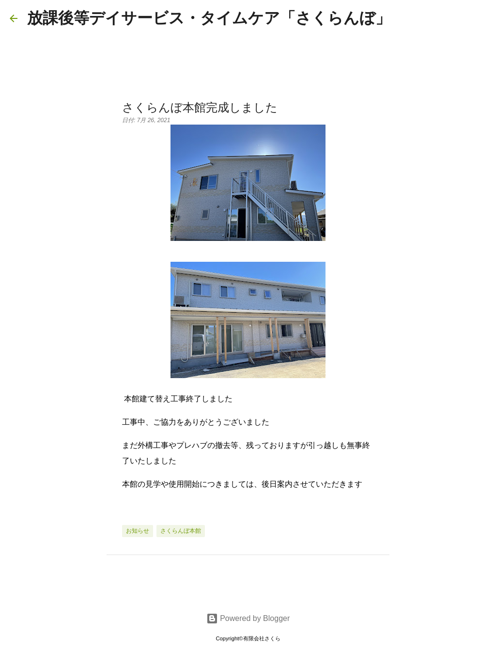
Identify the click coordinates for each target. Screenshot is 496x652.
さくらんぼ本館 (180, 530)
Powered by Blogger (248, 618)
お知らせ (137, 530)
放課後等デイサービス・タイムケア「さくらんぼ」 (209, 18)
